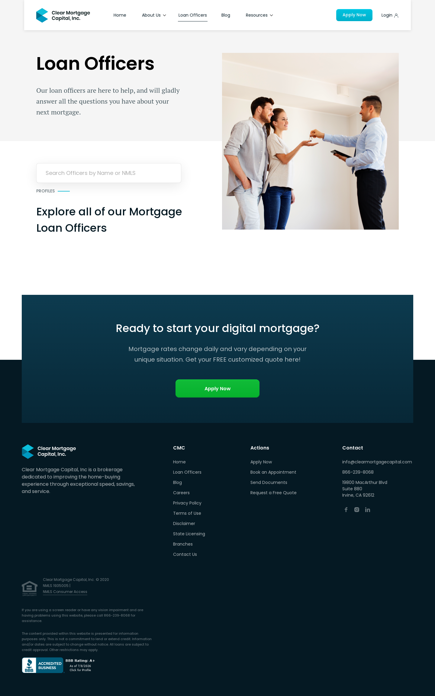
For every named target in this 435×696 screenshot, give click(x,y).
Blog (225, 15)
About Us (154, 15)
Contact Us (185, 554)
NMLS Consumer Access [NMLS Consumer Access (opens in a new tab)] (65, 591)
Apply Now (354, 15)
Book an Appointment (273, 472)
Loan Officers (193, 15)
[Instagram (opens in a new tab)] (356, 509)
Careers (181, 493)
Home (120, 15)
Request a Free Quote (273, 493)
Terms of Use (187, 513)
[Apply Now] (390, 15)
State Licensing (189, 534)
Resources (259, 15)
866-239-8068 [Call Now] (358, 472)
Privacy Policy (187, 503)
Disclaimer (184, 523)
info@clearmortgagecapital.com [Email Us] (377, 462)
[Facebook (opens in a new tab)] (346, 509)
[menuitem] (189, 462)
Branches (183, 544)
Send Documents (268, 482)
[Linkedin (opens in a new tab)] (367, 509)
